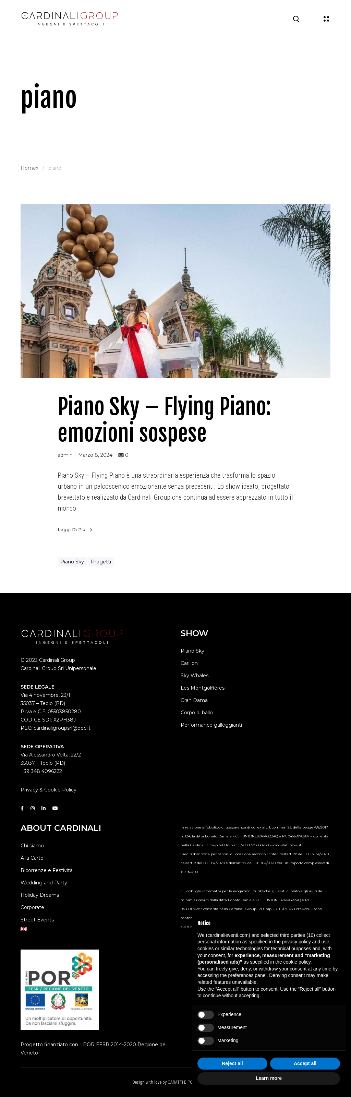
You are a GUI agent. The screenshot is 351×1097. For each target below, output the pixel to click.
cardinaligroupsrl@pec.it (62, 728)
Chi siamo (32, 846)
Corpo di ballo (197, 713)
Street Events (37, 920)
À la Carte (32, 858)
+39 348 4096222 (41, 771)
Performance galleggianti (211, 725)
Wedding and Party (44, 883)
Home (28, 168)
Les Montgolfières (203, 688)
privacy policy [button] (296, 941)
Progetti (101, 562)
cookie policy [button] (297, 962)
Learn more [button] (269, 1078)
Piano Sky (72, 562)
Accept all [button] (305, 1063)
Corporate (32, 907)
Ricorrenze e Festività (47, 870)
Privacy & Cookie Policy (48, 790)
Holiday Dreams (40, 895)
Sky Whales (194, 675)
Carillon (189, 663)
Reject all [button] (232, 1063)
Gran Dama (194, 700)
